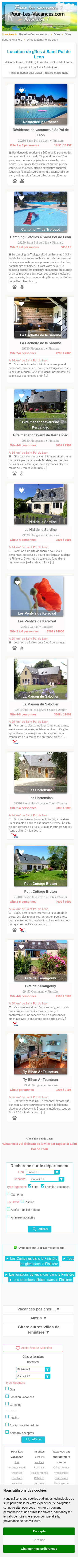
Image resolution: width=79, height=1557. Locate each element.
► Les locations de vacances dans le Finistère (39, 1274)
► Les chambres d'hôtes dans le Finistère (40, 1280)
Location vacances (55, 1186)
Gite (33, 1186)
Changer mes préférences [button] (39, 1548)
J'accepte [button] (39, 1531)
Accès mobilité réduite (23, 1209)
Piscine (27, 1202)
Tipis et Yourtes (39, 1472)
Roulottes (39, 1467)
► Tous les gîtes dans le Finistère (47, 1261)
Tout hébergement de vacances (17, 1467)
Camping (15, 1194)
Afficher (40, 1229)
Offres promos (61, 1467)
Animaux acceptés (21, 1217)
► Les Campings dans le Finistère (31, 1258)
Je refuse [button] (39, 1540)
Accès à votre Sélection (33, 1348)
